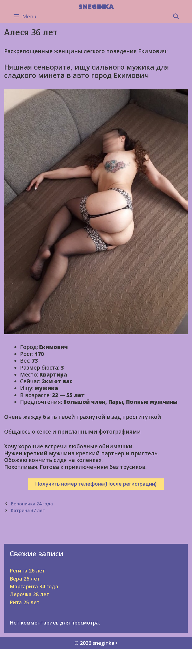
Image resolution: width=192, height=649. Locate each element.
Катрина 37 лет (28, 510)
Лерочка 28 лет (29, 594)
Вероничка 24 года (32, 504)
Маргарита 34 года (34, 586)
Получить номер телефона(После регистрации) (96, 484)
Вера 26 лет (25, 578)
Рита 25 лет (24, 602)
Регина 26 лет (27, 570)
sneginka (96, 6)
